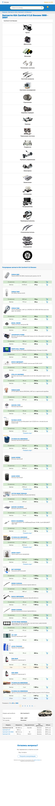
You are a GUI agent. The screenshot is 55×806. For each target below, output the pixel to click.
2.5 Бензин (28, 12)
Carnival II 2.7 (6, 730)
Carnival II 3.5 (6, 734)
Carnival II (21, 12)
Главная (4, 12)
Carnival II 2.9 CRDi (8, 732)
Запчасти (11, 12)
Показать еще (27, 433)
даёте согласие (37, 760)
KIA (16, 12)
